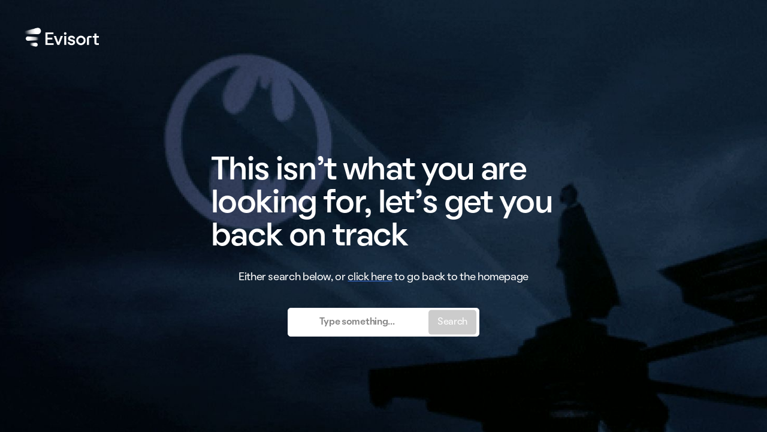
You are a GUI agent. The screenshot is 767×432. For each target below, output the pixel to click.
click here (370, 277)
